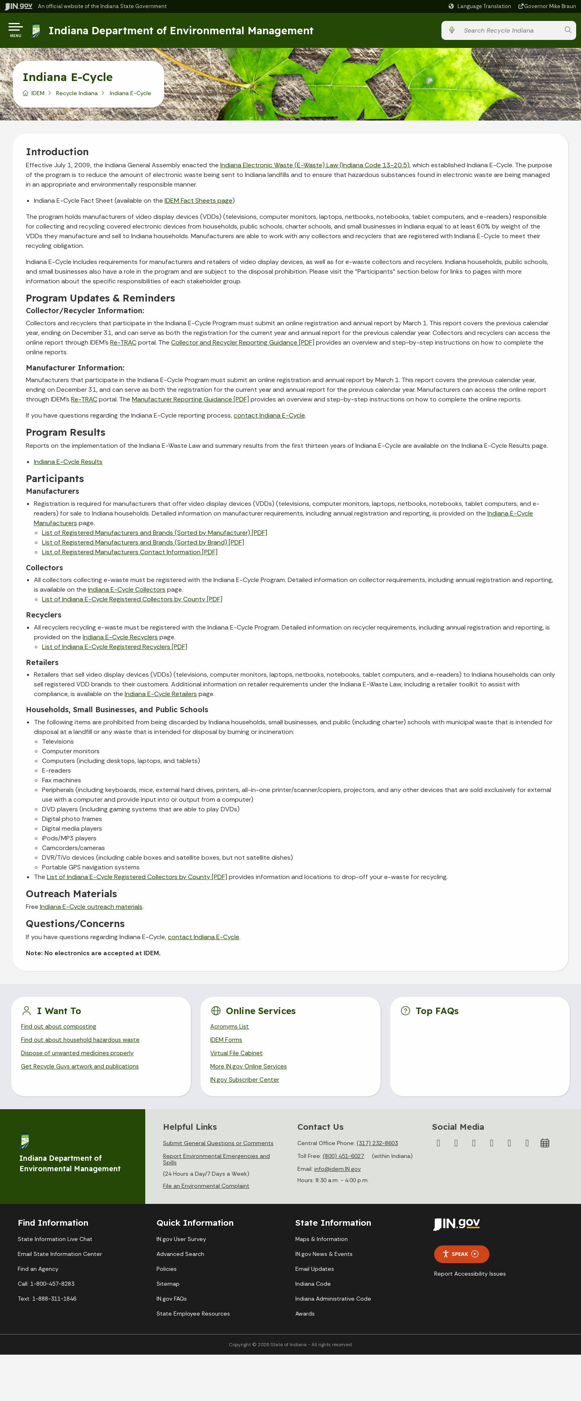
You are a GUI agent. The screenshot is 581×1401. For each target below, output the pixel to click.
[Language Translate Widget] (481, 6)
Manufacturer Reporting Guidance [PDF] (190, 402)
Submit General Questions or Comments (218, 1150)
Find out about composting (61, 1030)
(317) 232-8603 (377, 1150)
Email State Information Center (60, 1261)
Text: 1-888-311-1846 (47, 1306)
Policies (167, 1276)
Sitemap (168, 1291)
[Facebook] (438, 1150)
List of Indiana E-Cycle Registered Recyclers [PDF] (114, 650)
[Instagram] (474, 1150)
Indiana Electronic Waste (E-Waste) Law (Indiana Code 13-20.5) (315, 168)
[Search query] (509, 32)
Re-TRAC (123, 345)
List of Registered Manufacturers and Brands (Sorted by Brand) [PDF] (143, 545)
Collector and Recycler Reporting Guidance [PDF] (242, 345)
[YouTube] (491, 1150)
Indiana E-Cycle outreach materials (91, 910)
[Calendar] (545, 1150)
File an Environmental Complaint (206, 1193)
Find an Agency (38, 1276)
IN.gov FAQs (172, 1306)
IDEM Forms (227, 1044)
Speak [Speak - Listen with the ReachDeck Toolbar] (460, 1262)
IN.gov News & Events (324, 1261)
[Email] (527, 1150)
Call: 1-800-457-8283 (46, 1291)
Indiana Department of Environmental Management (183, 31)
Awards (305, 1321)
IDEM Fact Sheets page (198, 204)
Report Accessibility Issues (470, 1281)
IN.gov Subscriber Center (246, 1087)
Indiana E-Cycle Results (68, 465)
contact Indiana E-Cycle (269, 418)
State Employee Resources (193, 1321)
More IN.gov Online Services (250, 1073)
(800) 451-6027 (343, 1163)
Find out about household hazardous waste (85, 1044)
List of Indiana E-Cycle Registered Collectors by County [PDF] (132, 602)
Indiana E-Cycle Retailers (161, 697)
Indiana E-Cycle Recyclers (120, 640)
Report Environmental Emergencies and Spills (216, 1167)
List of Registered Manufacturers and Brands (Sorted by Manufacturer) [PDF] (154, 536)
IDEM (37, 96)
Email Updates (314, 1276)
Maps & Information (321, 1246)
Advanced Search (180, 1261)
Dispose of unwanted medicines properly (81, 1059)
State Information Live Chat (55, 1246)
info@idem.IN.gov (337, 1176)
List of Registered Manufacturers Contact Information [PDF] (129, 555)
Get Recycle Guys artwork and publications (84, 1073)
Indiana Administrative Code (333, 1306)
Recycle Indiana (77, 96)
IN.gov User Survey (181, 1246)
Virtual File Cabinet (237, 1059)
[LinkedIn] (509, 1150)
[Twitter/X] (456, 1150)
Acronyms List (231, 1030)
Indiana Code (313, 1291)
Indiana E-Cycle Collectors (126, 592)
